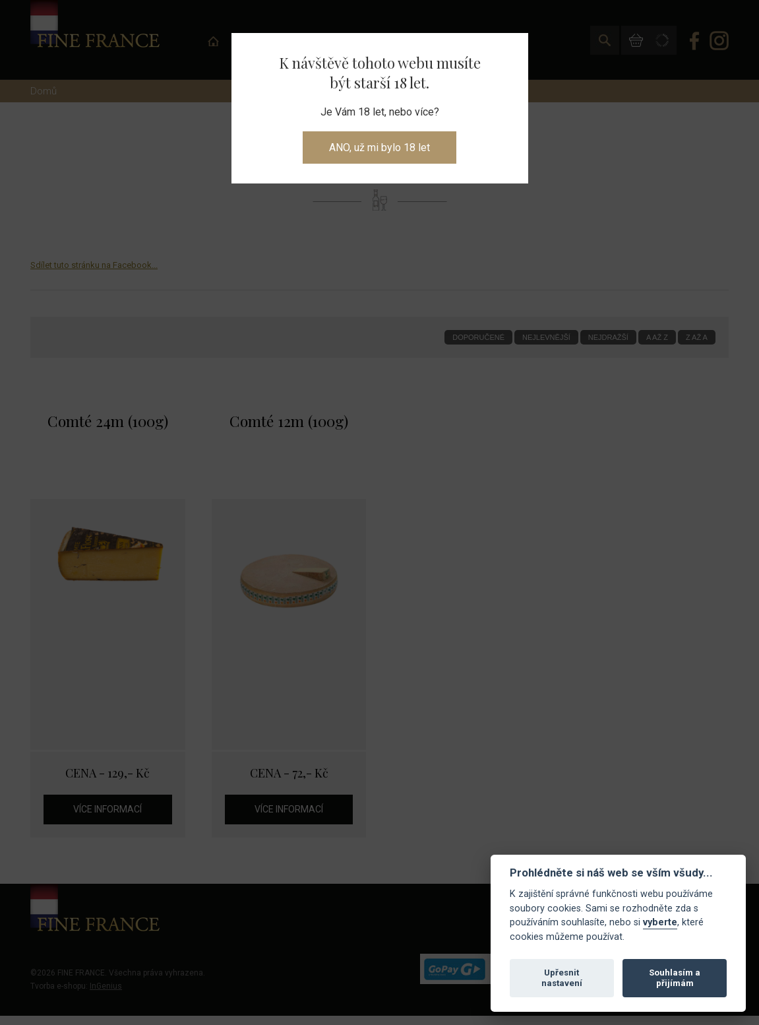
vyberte (660, 922)
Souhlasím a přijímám (674, 978)
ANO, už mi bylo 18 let (379, 147)
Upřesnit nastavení (561, 978)
